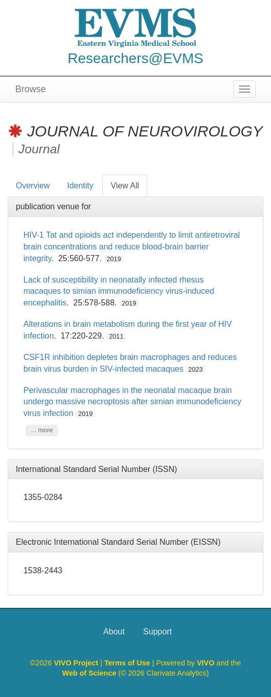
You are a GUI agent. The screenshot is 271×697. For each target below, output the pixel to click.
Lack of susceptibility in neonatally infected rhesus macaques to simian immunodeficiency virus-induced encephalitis (118, 291)
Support (157, 631)
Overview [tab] (33, 185)
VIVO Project (77, 663)
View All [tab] (125, 185)
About (114, 631)
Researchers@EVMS (136, 58)
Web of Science (89, 673)
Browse (30, 89)
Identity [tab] (80, 185)
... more (41, 430)
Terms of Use (128, 663)
